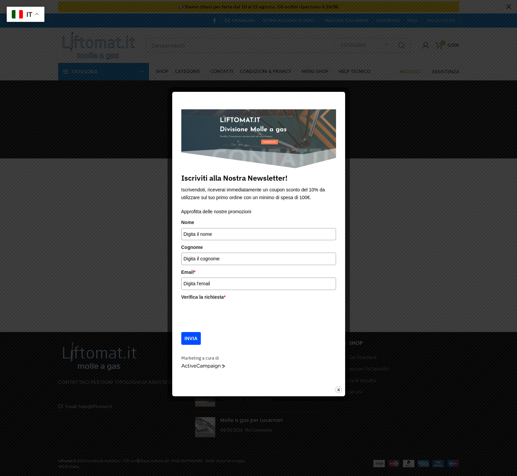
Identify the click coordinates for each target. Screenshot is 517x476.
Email (188, 272)
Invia (191, 338)
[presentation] (232, 315)
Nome (187, 222)
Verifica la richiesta (203, 297)
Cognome (192, 247)
